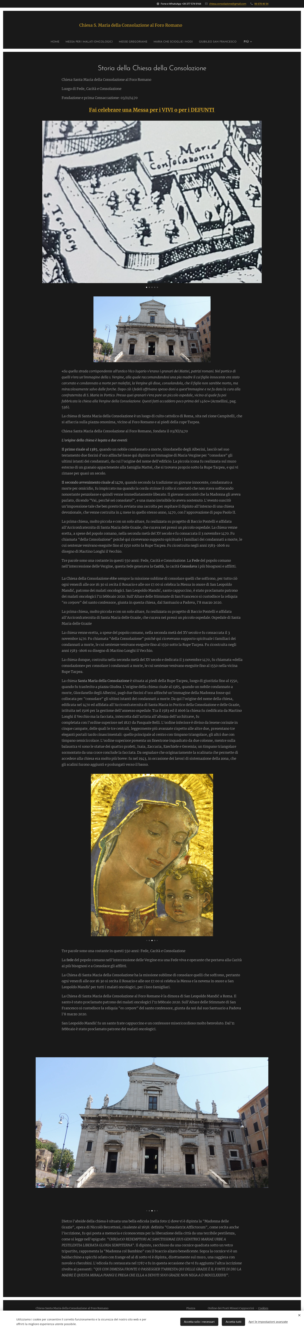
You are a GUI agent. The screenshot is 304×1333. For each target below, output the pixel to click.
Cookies (263, 1308)
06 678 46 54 (261, 3)
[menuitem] (42, 42)
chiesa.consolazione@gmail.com (227, 3)
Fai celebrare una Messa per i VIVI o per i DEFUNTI (151, 110)
